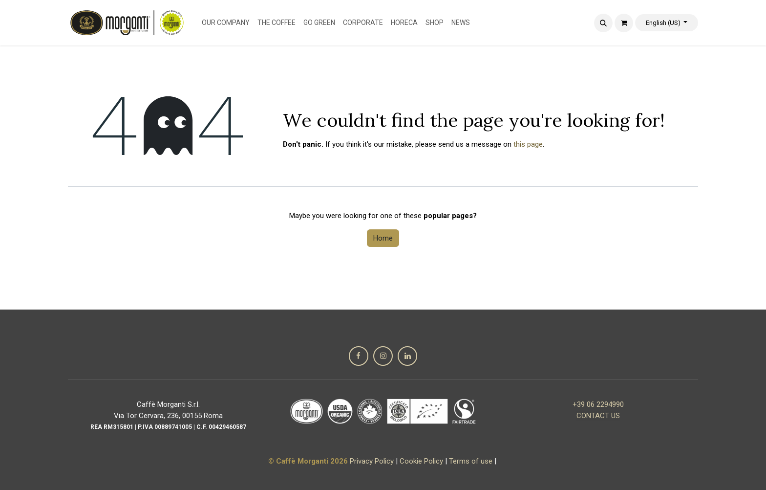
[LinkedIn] (407, 356)
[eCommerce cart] (624, 23)
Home (383, 238)
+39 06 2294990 (598, 404)
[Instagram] (383, 356)
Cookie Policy (421, 461)
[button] (603, 23)
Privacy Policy (372, 461)
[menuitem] (226, 23)
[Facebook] (358, 356)
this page (528, 144)
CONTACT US (598, 415)
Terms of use (470, 461)
